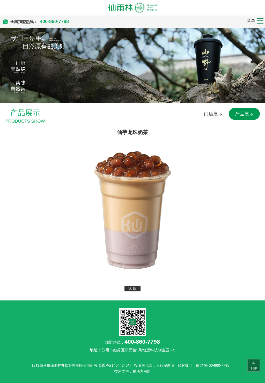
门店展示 (213, 113)
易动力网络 (141, 371)
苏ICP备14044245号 (114, 365)
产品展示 (244, 113)
